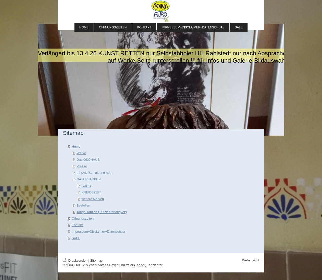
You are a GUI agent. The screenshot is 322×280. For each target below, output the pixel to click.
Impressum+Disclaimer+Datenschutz (98, 231)
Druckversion (75, 260)
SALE (76, 238)
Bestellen (83, 205)
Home (76, 146)
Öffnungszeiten (83, 218)
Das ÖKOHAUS (88, 160)
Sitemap (96, 260)
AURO (86, 186)
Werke (81, 153)
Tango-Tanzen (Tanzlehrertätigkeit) (102, 212)
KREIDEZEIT (91, 192)
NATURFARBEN (89, 179)
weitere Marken (93, 199)
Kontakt (77, 225)
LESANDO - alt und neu (94, 173)
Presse (82, 166)
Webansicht (250, 260)
